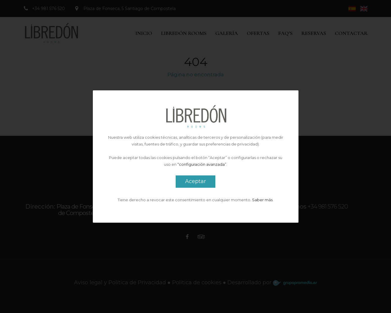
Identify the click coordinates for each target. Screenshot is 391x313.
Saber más (262, 199)
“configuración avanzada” (201, 164)
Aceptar (195, 181)
